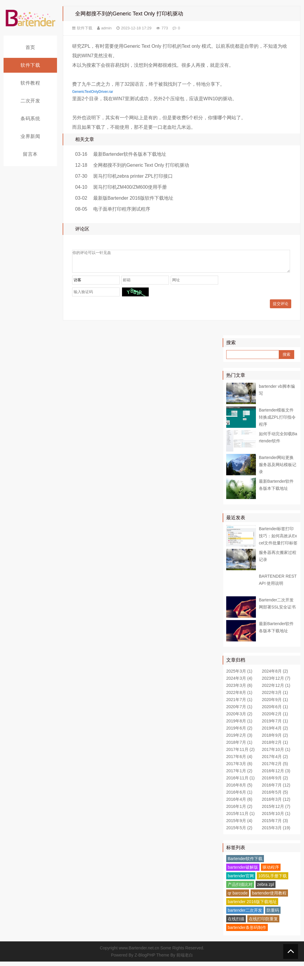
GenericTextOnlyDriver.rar (92, 92)
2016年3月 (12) (276, 803)
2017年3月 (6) (239, 768)
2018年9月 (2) (275, 739)
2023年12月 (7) (276, 682)
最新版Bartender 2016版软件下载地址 (133, 198)
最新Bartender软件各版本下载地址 (129, 154)
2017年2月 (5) (275, 768)
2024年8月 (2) (275, 675)
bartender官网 (241, 880)
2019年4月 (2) (275, 732)
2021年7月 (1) (239, 704)
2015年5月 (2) (239, 832)
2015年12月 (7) (276, 810)
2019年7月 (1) (275, 725)
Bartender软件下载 (245, 863)
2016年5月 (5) (275, 796)
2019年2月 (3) (239, 739)
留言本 (30, 154)
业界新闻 (30, 136)
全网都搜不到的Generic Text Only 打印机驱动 (141, 165)
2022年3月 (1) (275, 697)
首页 (30, 47)
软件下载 (30, 65)
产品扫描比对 (240, 888)
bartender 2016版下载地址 (252, 906)
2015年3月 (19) (276, 832)
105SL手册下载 (272, 880)
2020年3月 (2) (239, 718)
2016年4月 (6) (239, 803)
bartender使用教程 (269, 897)
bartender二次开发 (245, 914)
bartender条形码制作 (247, 932)
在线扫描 (236, 923)
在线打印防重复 (263, 923)
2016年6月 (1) (239, 796)
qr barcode (238, 897)
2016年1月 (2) (239, 810)
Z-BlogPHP (144, 959)
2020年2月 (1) (275, 718)
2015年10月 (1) (276, 818)
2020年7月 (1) (239, 711)
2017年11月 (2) (240, 753)
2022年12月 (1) (276, 689)
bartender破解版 (243, 871)
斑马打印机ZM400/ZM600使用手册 (130, 187)
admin (106, 28)
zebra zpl (265, 888)
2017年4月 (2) (275, 761)
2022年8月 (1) (239, 697)
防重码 (273, 914)
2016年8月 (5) (239, 789)
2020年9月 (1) (275, 704)
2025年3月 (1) (239, 675)
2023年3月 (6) (239, 689)
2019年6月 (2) (239, 732)
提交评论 (280, 308)
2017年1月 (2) (239, 775)
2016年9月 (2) (275, 782)
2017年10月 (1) (276, 753)
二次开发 (30, 100)
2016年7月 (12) (276, 789)
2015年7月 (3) (275, 825)
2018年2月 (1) (275, 746)
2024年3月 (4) (239, 682)
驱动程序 (270, 871)
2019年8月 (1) (239, 725)
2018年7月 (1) (239, 746)
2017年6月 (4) (239, 761)
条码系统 (30, 118)
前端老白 (184, 959)
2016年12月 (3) (276, 775)
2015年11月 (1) (240, 818)
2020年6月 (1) (275, 711)
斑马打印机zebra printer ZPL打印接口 (133, 176)
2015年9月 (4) (239, 825)
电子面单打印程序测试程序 (121, 209)
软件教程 (30, 82)
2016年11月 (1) (240, 782)
